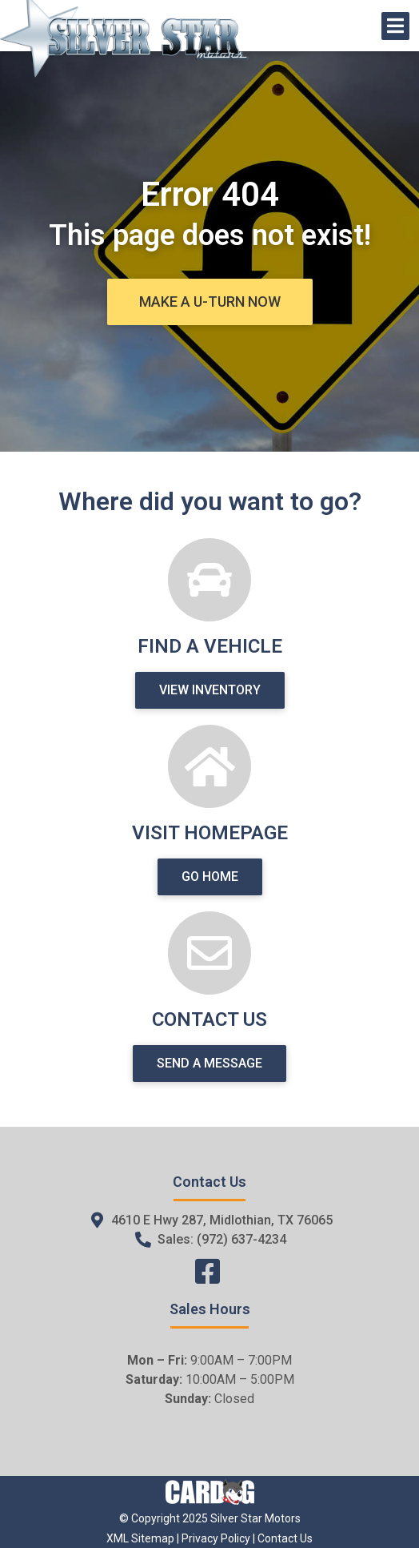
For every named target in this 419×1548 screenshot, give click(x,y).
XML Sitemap (140, 1538)
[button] (210, 302)
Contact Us (285, 1538)
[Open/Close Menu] (395, 26)
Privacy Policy (216, 1538)
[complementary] (371, 1500)
